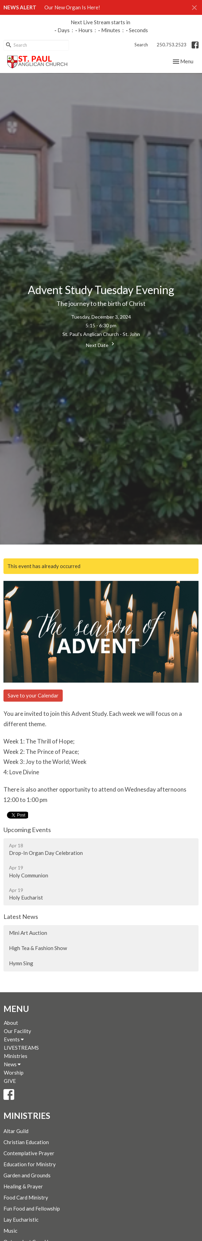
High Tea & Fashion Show (38, 948)
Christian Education (26, 1142)
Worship (14, 1072)
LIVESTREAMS (21, 1047)
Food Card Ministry (25, 1197)
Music (10, 1231)
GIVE (10, 1081)
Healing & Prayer (23, 1186)
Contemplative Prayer (28, 1153)
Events (14, 1039)
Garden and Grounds (27, 1175)
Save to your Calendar (33, 695)
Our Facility (17, 1031)
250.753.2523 (171, 44)
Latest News (20, 916)
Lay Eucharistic (20, 1219)
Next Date (101, 344)
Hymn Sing (21, 963)
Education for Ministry (29, 1164)
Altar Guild (15, 1131)
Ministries (15, 1056)
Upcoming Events (27, 829)
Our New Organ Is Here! (72, 7)
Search (141, 44)
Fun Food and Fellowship (31, 1208)
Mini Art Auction (28, 933)
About (11, 1023)
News (12, 1064)
